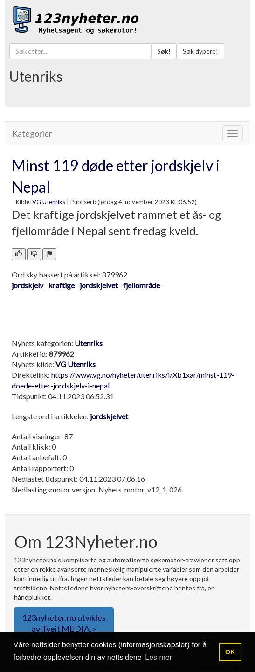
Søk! (164, 51)
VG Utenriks (48, 202)
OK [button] (230, 652)
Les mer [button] (158, 657)
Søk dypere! (200, 51)
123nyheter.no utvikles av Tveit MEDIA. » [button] (64, 623)
